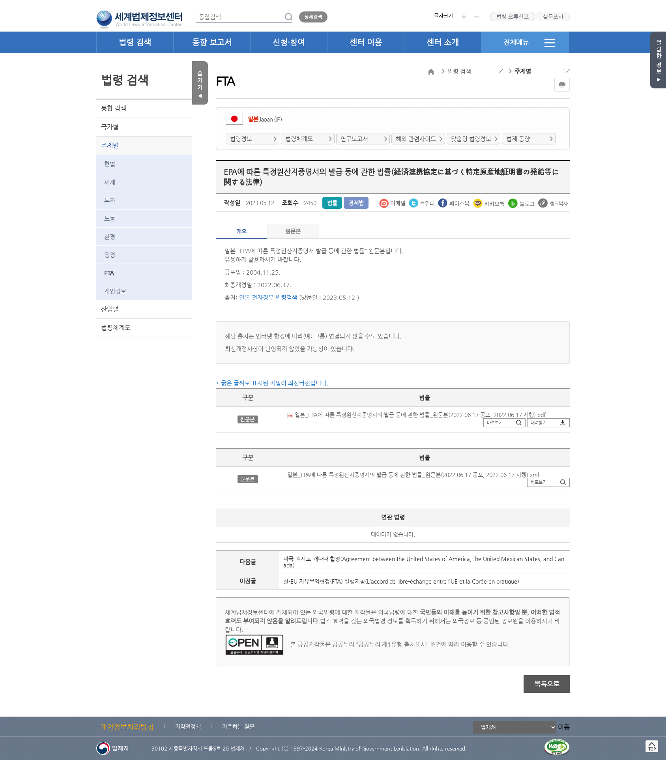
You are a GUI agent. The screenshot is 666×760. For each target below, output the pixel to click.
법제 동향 (518, 138)
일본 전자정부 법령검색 (269, 297)
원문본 (293, 231)
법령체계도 (116, 327)
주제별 (110, 145)
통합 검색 (113, 108)
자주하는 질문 (238, 726)
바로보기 (495, 422)
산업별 (110, 309)
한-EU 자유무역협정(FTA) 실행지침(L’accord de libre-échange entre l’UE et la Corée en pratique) (401, 581)
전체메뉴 (529, 42)
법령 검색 (135, 42)
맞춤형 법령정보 (471, 138)
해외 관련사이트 (416, 138)
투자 (109, 200)
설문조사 (553, 16)
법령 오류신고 (512, 16)
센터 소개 (443, 42)
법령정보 (241, 138)
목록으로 (546, 684)
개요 (241, 231)
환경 (109, 236)
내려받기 (538, 422)
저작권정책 (188, 726)
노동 (109, 218)
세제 (109, 182)
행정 (109, 254)
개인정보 (115, 291)
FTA (109, 273)
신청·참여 (289, 42)
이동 (564, 726)
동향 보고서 (212, 42)
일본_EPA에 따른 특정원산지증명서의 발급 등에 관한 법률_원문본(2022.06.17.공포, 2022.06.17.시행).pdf (416, 415)
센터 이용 (366, 42)
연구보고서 (354, 138)
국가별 (110, 127)
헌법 (109, 164)
